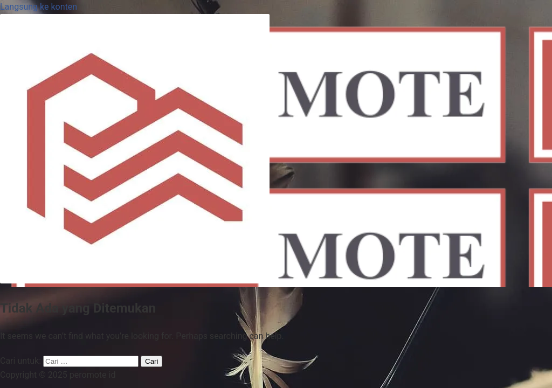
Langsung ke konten (38, 7)
